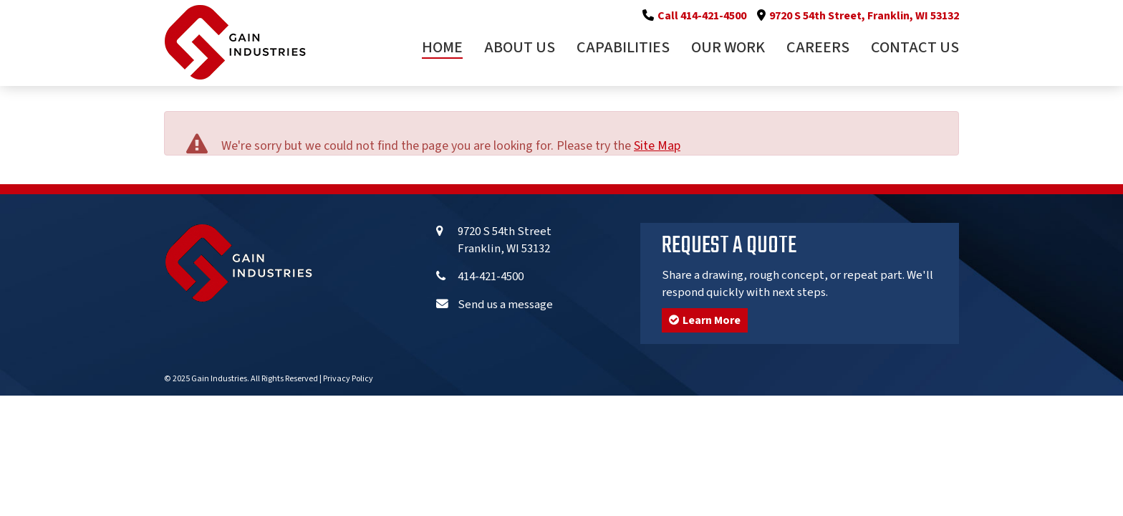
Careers (817, 48)
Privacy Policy (348, 379)
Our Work (728, 48)
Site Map (657, 146)
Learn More (705, 320)
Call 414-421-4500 (701, 16)
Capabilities (623, 48)
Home (442, 48)
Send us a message (505, 304)
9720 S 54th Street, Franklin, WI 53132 (864, 16)
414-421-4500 (491, 276)
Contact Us (915, 48)
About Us (519, 48)
